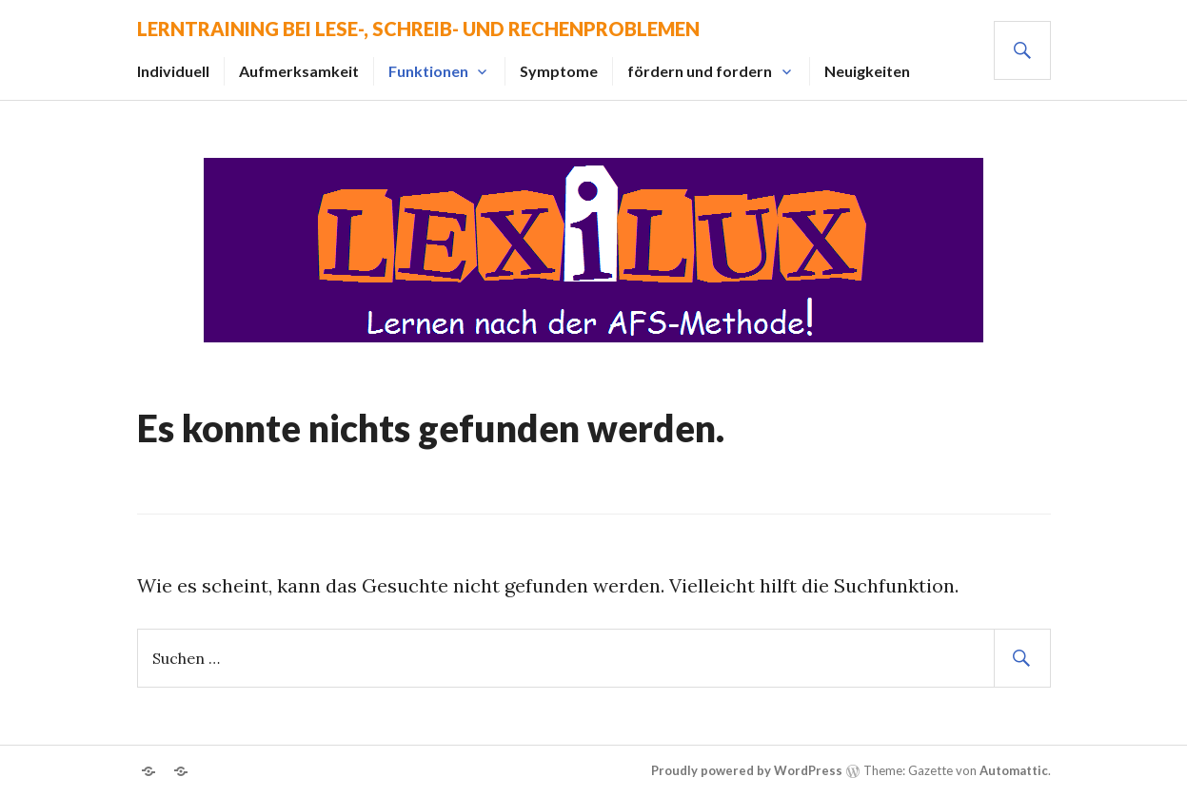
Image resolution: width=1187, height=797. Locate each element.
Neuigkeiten (867, 71)
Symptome (559, 71)
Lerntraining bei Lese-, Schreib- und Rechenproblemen (418, 28)
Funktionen (428, 71)
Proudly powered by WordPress (746, 770)
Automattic (1013, 770)
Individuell (173, 71)
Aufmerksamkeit (299, 71)
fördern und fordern (699, 71)
